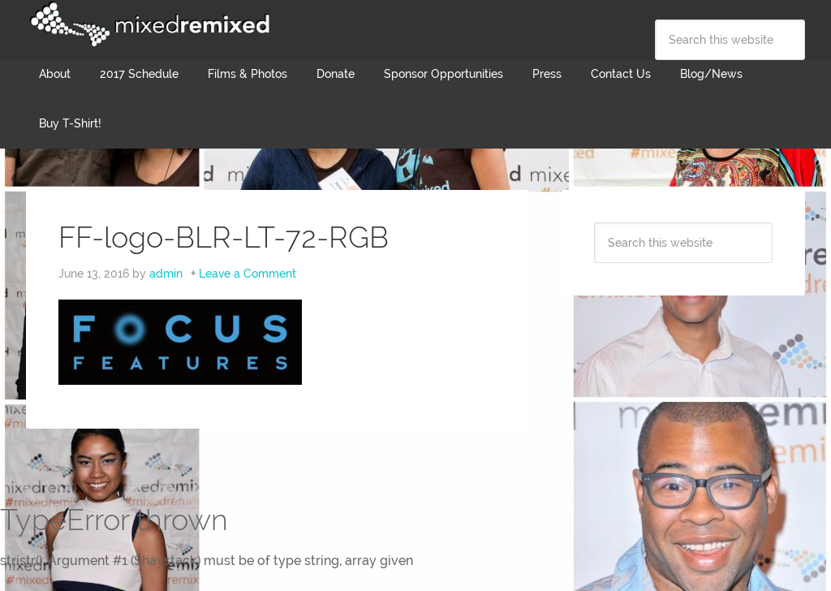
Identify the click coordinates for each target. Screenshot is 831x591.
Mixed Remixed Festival (147, 24)
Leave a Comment (247, 273)
